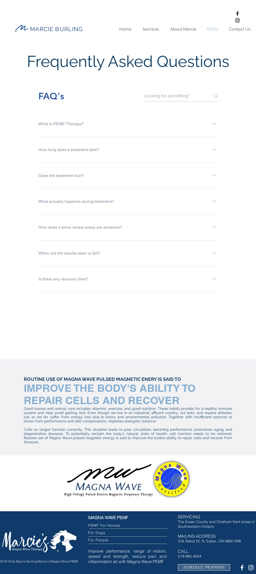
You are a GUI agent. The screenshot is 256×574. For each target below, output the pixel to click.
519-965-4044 (189, 556)
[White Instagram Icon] (250, 567)
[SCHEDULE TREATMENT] (204, 567)
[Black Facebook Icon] (237, 13)
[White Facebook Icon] (242, 567)
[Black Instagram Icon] (237, 20)
